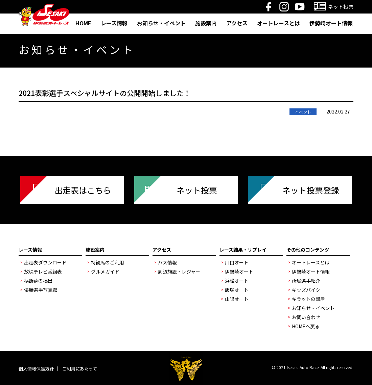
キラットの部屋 (308, 299)
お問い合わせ (306, 317)
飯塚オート (237, 289)
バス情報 (167, 262)
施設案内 (206, 23)
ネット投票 (197, 190)
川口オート (237, 262)
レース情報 (114, 23)
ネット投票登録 (310, 190)
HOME (83, 23)
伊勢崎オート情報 (331, 23)
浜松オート (237, 280)
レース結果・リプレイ (242, 249)
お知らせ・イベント (161, 23)
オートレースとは (278, 23)
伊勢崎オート (239, 271)
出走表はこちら (82, 190)
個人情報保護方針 (36, 368)
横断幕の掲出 (38, 280)
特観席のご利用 (107, 262)
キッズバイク (306, 289)
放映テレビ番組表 (43, 271)
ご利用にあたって (79, 368)
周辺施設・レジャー (179, 271)
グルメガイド (105, 271)
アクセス (237, 23)
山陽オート (237, 299)
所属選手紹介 (306, 280)
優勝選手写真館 (40, 289)
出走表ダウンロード (45, 262)
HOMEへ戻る (306, 326)
